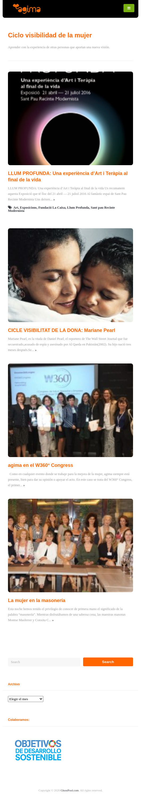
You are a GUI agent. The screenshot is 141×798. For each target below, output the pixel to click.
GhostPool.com (70, 790)
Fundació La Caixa (51, 207)
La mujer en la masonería (36, 600)
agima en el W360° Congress (40, 465)
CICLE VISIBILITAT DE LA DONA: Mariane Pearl (61, 330)
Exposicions (28, 207)
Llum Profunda (78, 207)
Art (15, 207)
